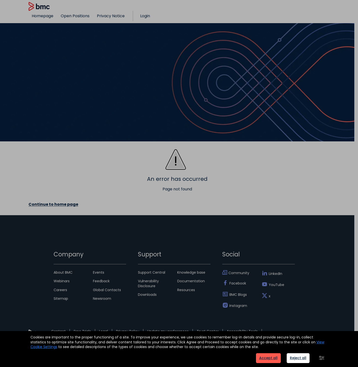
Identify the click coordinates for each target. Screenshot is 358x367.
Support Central (151, 272)
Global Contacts (107, 289)
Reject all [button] (298, 357)
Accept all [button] (268, 357)
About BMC (63, 272)
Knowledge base (191, 272)
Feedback (101, 281)
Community (238, 272)
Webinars (62, 281)
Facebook (237, 283)
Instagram (238, 305)
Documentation (191, 281)
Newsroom (102, 298)
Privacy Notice (111, 16)
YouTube (276, 284)
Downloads (147, 294)
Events (98, 272)
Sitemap (61, 298)
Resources (186, 289)
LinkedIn (275, 273)
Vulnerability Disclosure (148, 283)
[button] (321, 358)
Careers (60, 289)
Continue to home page (53, 204)
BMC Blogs (238, 294)
